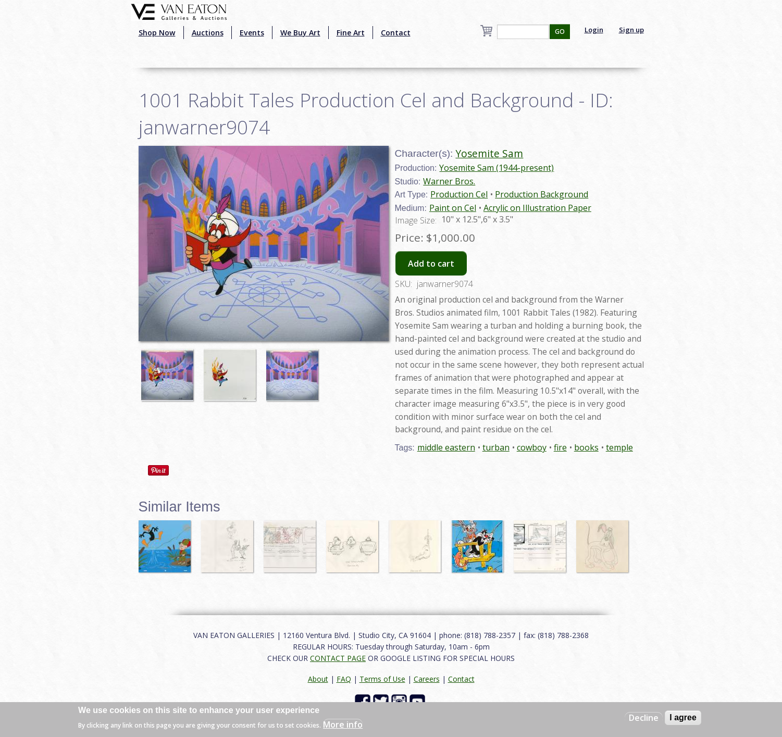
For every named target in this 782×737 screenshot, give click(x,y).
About (318, 679)
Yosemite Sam (489, 153)
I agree (683, 717)
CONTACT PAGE (338, 658)
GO (560, 31)
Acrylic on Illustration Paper (537, 208)
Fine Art (351, 33)
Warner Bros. (449, 181)
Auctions (208, 33)
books (586, 447)
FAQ (344, 679)
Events (252, 33)
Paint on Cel (452, 208)
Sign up (631, 29)
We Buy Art (300, 33)
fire (560, 447)
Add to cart (431, 263)
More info (343, 724)
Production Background (541, 194)
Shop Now (157, 33)
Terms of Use (382, 679)
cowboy (532, 447)
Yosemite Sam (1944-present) (496, 167)
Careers (427, 679)
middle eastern (446, 447)
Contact (396, 33)
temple (619, 447)
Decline (644, 717)
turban (496, 447)
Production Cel (459, 194)
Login (594, 29)
